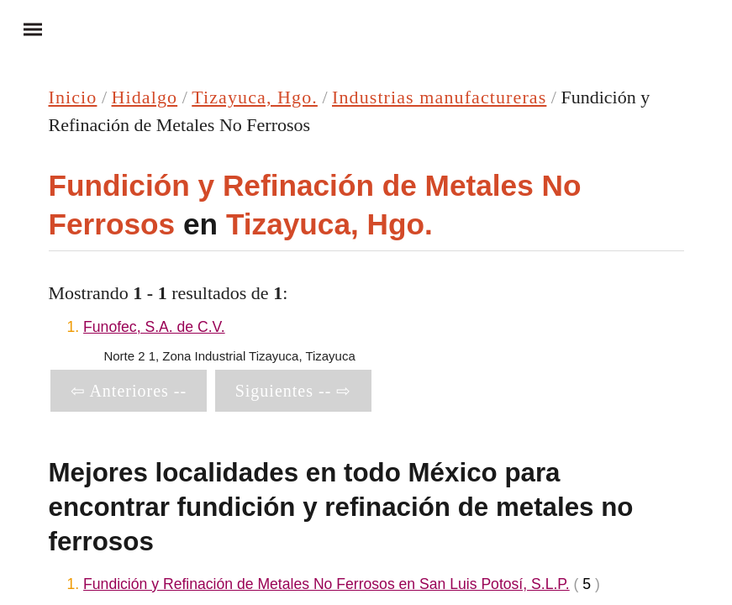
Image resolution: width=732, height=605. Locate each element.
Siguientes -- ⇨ (293, 390)
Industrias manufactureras (439, 97)
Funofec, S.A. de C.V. (154, 326)
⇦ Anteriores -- (129, 390)
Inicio (73, 97)
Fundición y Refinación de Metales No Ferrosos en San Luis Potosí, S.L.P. (326, 584)
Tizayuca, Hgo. (255, 97)
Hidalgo (145, 97)
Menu (25, 28)
